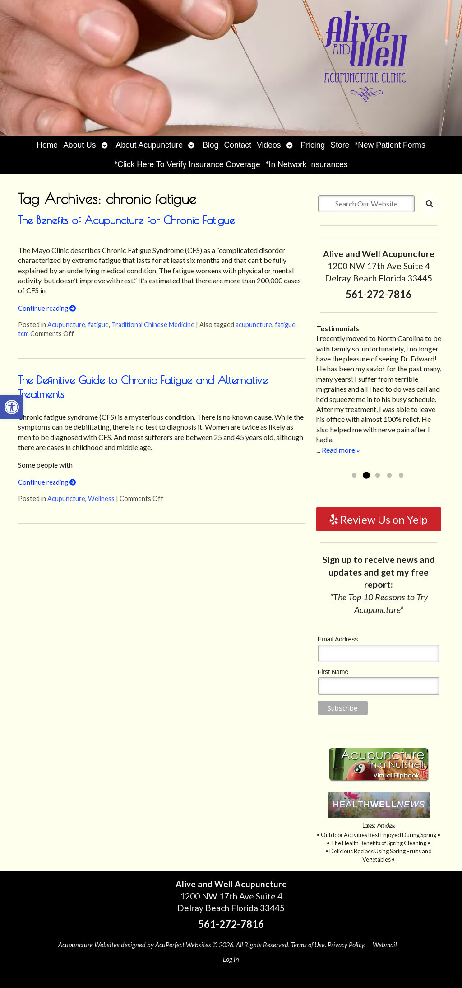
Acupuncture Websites (89, 945)
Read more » (341, 449)
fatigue (98, 324)
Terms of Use (308, 945)
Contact (237, 145)
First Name (333, 671)
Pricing (313, 145)
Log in (231, 959)
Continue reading (47, 308)
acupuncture (254, 324)
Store (339, 145)
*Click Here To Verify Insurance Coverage (187, 164)
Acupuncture (66, 324)
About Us (79, 145)
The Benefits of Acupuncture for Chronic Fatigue (126, 220)
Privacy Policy (346, 945)
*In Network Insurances (307, 164)
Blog (210, 145)
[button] (11, 407)
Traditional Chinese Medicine (152, 324)
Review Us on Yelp (379, 519)
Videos (269, 145)
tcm (23, 333)
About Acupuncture (149, 145)
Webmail (385, 945)
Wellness (101, 498)
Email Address (338, 639)
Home (47, 145)
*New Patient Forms (390, 145)
